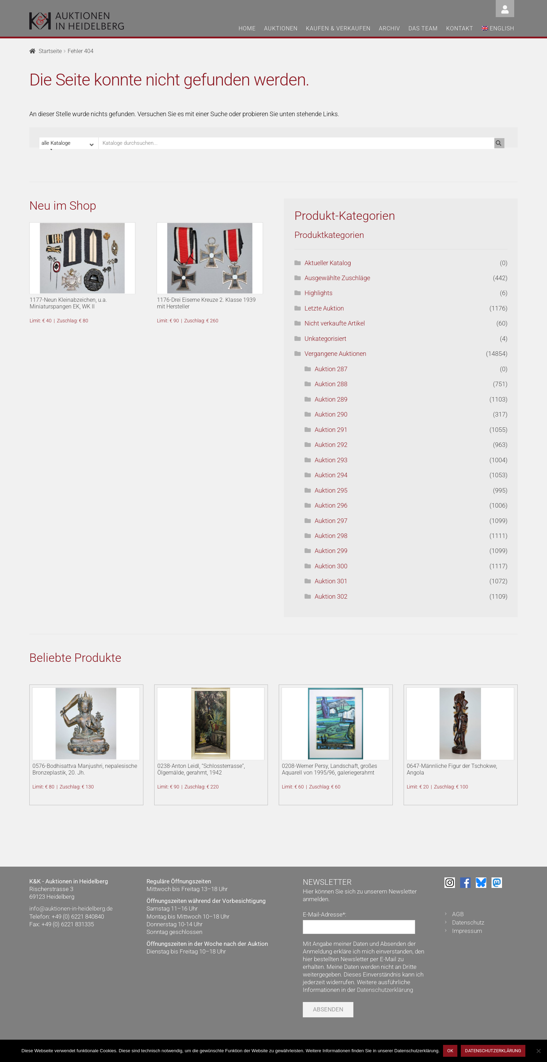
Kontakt (459, 28)
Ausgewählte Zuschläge (337, 278)
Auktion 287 (331, 369)
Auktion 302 (331, 596)
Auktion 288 (331, 384)
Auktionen (281, 28)
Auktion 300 (331, 566)
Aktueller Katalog (328, 263)
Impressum (467, 930)
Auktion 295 (331, 490)
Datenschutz (468, 922)
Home (247, 28)
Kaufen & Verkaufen (338, 28)
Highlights (318, 293)
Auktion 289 (331, 399)
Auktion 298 (331, 535)
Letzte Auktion (324, 308)
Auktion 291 (331, 429)
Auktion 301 (331, 581)
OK (450, 1050)
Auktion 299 (331, 550)
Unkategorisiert (325, 338)
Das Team (423, 28)
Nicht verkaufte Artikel (335, 323)
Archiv (389, 28)
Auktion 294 (331, 475)
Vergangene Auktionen (335, 353)
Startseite (50, 51)
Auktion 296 (331, 505)
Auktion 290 (331, 414)
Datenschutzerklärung (385, 989)
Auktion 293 (331, 460)
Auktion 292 (331, 444)
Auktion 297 (331, 520)
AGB (458, 914)
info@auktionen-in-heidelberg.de (71, 908)
